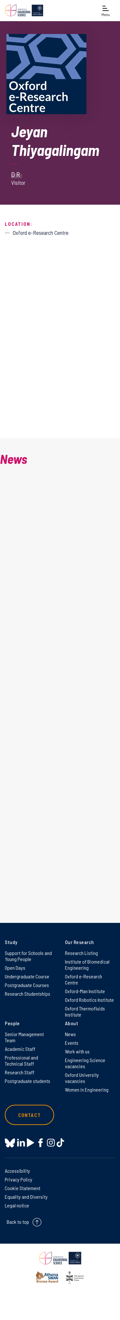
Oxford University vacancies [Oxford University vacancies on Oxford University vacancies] (82, 1078)
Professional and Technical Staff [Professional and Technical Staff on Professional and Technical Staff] (21, 1060)
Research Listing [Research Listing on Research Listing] (81, 953)
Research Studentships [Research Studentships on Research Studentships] (27, 994)
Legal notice (17, 1205)
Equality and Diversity (26, 1197)
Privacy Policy (18, 1179)
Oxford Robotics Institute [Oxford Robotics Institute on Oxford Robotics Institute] (89, 1000)
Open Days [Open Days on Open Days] (15, 968)
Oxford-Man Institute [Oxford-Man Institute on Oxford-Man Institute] (85, 991)
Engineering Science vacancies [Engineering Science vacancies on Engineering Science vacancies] (85, 1063)
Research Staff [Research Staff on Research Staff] (19, 1072)
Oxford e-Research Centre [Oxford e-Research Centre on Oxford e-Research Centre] (83, 979)
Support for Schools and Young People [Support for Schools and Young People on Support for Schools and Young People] (28, 956)
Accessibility (17, 1171)
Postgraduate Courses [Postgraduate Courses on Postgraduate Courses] (27, 985)
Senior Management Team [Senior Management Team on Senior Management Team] (24, 1037)
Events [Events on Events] (71, 1043)
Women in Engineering (86, 1089)
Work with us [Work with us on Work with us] (77, 1051)
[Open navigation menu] (105, 10)
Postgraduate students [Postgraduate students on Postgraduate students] (27, 1081)
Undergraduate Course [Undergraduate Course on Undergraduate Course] (27, 976)
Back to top (18, 1222)
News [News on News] (70, 1034)
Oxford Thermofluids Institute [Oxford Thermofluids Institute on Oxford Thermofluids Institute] (85, 1011)
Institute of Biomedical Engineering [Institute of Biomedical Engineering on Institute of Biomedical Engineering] (87, 964)
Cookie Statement (22, 1188)
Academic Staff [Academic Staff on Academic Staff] (20, 1049)
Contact (29, 1115)
